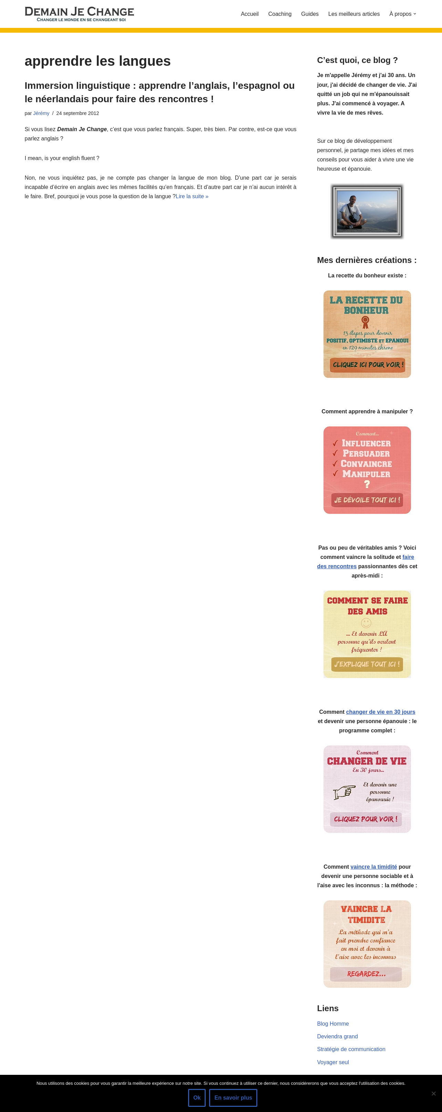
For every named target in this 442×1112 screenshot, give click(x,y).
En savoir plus (233, 1098)
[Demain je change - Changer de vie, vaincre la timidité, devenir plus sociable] (85, 14)
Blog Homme (333, 1024)
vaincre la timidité (374, 867)
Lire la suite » (192, 196)
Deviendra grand (337, 1036)
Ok (197, 1098)
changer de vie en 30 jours (380, 712)
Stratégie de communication (351, 1049)
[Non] (433, 1093)
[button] (414, 13)
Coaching (280, 14)
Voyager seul (333, 1062)
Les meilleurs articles (354, 14)
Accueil (250, 14)
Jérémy (41, 113)
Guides (310, 14)
